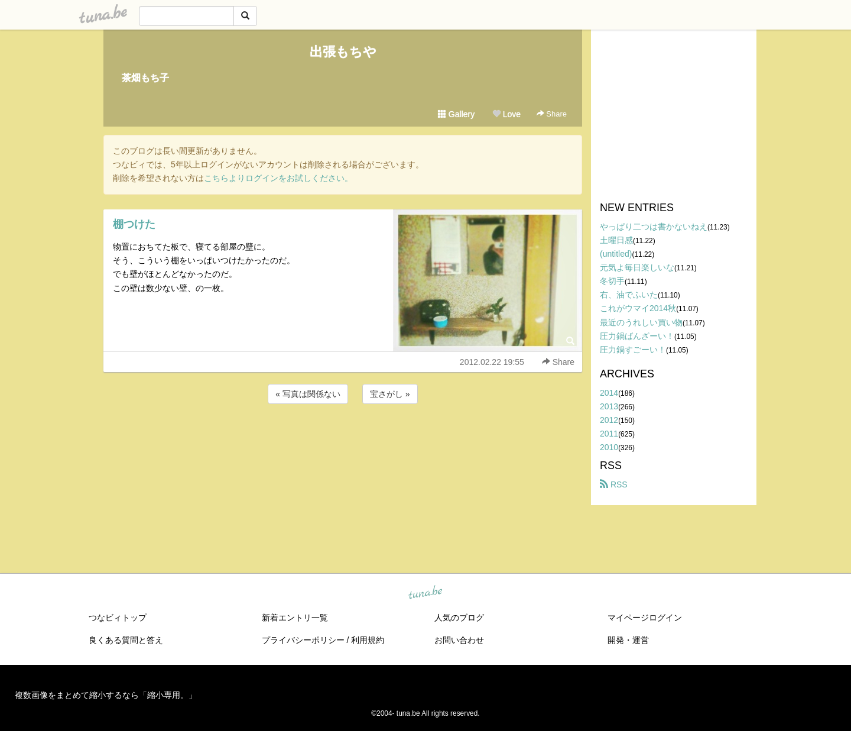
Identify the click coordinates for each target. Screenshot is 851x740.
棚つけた (134, 224)
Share (552, 113)
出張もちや (343, 51)
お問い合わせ (459, 640)
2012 (609, 420)
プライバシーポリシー (303, 640)
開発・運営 (628, 640)
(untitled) (616, 253)
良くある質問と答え (126, 640)
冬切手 (612, 281)
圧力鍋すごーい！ (633, 349)
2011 (609, 433)
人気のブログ (459, 617)
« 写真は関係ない (307, 394)
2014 (609, 393)
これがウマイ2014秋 (638, 308)
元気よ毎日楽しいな (637, 267)
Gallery (456, 114)
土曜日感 (616, 240)
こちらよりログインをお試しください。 (278, 178)
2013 (609, 406)
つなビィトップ (118, 617)
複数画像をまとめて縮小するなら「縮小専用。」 (106, 695)
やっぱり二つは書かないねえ (653, 226)
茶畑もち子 (145, 78)
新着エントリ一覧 (295, 617)
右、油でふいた (629, 294)
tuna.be (425, 593)
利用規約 (367, 640)
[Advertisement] (342, 438)
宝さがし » (390, 394)
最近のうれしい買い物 (641, 322)
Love (506, 114)
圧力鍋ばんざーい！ (637, 336)
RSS (614, 484)
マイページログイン (645, 617)
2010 (609, 447)
